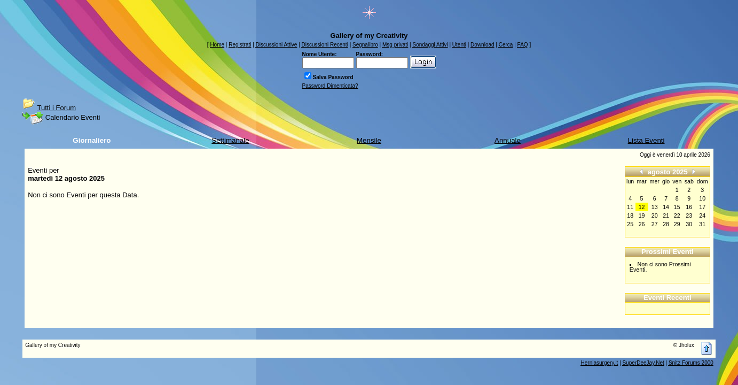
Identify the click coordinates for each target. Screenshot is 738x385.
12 (642, 207)
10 (702, 198)
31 (702, 224)
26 (642, 224)
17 (702, 207)
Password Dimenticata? (330, 86)
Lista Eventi (646, 140)
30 (689, 224)
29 (677, 224)
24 (702, 215)
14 (666, 207)
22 (677, 215)
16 (689, 207)
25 (630, 224)
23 (689, 215)
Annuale (507, 140)
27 (654, 224)
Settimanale (230, 140)
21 (666, 215)
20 (654, 215)
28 (666, 224)
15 (677, 207)
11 (630, 207)
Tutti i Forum (56, 108)
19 (642, 215)
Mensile (369, 140)
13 (654, 207)
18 (630, 215)
